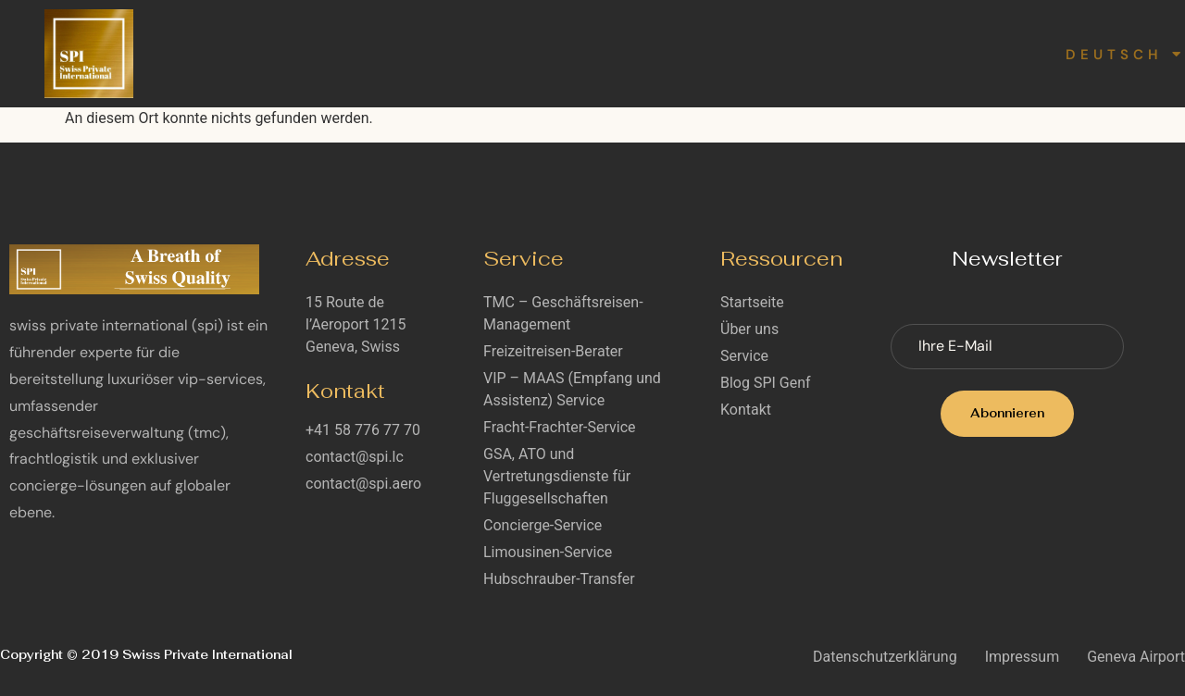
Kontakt (904, 53)
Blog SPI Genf (684, 53)
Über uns (436, 53)
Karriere (805, 53)
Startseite (325, 53)
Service (551, 53)
